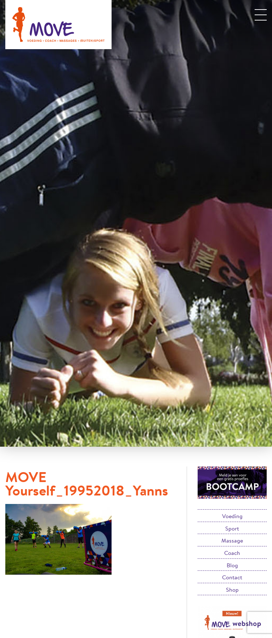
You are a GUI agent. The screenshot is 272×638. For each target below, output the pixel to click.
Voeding (232, 516)
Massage (232, 540)
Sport (232, 528)
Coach (232, 552)
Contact (232, 577)
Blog (232, 565)
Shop (232, 589)
